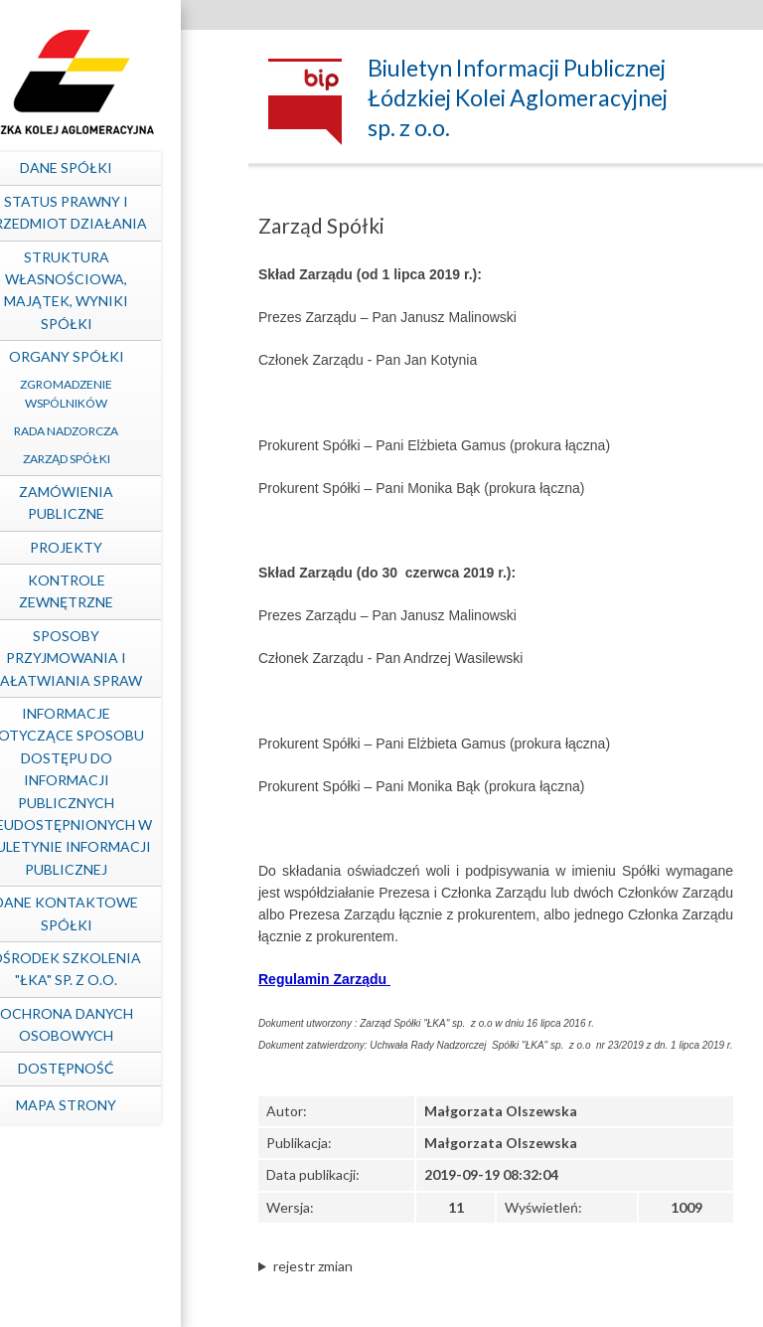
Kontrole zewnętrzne (115, 591)
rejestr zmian (313, 1265)
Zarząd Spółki (114, 458)
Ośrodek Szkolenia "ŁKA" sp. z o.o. (115, 968)
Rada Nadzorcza (115, 430)
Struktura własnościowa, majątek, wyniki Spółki (115, 290)
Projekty (114, 547)
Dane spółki (115, 167)
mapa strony (115, 1104)
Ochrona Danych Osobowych (114, 1024)
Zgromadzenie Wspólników (115, 394)
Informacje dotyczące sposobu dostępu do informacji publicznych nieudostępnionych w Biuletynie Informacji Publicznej (114, 791)
